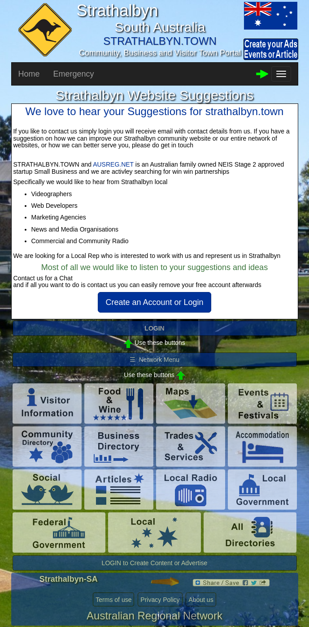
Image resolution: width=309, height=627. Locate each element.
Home (29, 73)
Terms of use (113, 599)
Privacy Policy (159, 599)
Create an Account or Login (154, 302)
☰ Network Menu (154, 359)
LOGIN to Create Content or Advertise (155, 563)
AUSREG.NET (113, 164)
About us (200, 599)
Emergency (73, 73)
